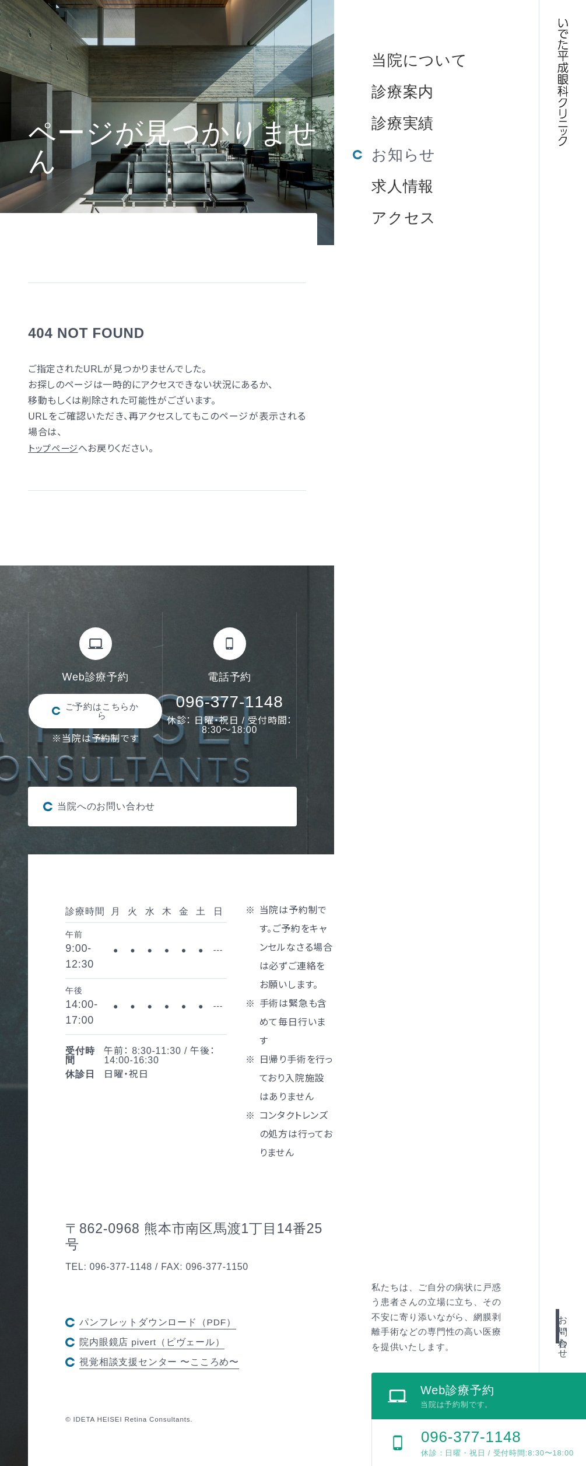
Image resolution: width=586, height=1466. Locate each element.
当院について (419, 60)
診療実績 (402, 123)
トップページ (54, 448)
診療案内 (402, 91)
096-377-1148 (229, 702)
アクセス (403, 217)
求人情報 (402, 186)
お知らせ (403, 154)
